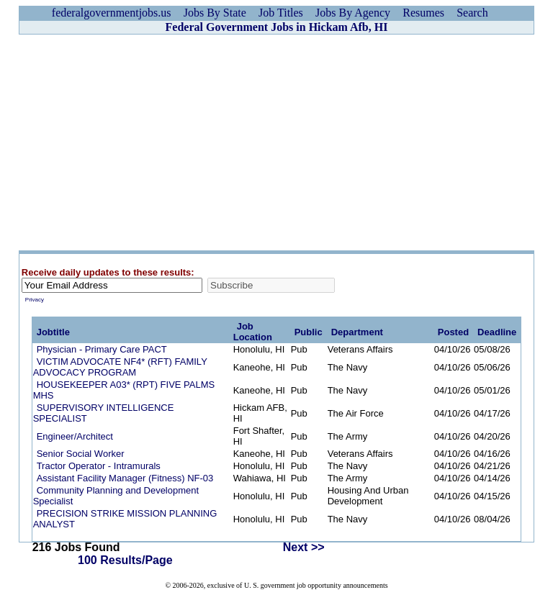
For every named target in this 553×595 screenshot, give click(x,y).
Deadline (496, 332)
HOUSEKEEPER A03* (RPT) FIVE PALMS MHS (124, 390)
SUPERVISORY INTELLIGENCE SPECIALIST (103, 413)
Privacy (34, 299)
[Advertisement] (276, 142)
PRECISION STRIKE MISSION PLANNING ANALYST (125, 519)
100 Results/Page (125, 560)
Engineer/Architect (75, 436)
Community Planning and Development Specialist (116, 496)
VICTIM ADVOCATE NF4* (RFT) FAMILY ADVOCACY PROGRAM (120, 367)
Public (309, 332)
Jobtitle (53, 332)
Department (357, 332)
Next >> (304, 547)
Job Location (252, 331)
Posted (453, 332)
